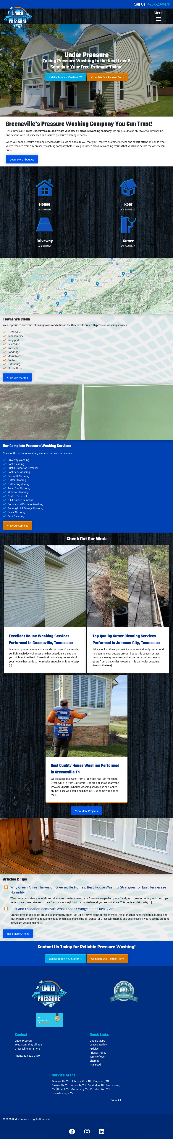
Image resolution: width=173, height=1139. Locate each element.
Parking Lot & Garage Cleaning (25, 508)
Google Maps (97, 1040)
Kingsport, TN (101, 1081)
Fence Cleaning (16, 512)
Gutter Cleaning (17, 480)
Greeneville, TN (60, 1081)
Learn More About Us (22, 159)
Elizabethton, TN (100, 1089)
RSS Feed (95, 1064)
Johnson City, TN (81, 1081)
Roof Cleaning (16, 464)
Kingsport (13, 340)
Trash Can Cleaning (19, 488)
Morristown (14, 356)
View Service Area (17, 377)
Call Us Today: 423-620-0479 (65, 77)
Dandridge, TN (96, 1085)
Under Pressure (21, 1119)
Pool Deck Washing (19, 472)
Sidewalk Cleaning (18, 476)
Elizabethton (15, 368)
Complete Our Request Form (107, 77)
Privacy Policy (98, 1052)
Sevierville (14, 344)
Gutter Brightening (18, 484)
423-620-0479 (158, 4)
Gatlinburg (14, 364)
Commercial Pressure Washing (25, 504)
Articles (94, 1048)
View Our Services (17, 525)
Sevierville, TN (60, 1085)
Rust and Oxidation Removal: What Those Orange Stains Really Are (62, 908)
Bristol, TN (63, 1089)
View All (116, 1100)
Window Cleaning (18, 492)
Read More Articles (18, 933)
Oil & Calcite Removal (20, 500)
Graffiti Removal (17, 496)
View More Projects (86, 811)
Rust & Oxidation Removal (23, 468)
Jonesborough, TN (62, 1093)
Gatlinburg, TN (79, 1089)
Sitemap (94, 1060)
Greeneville (14, 332)
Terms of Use (97, 1056)
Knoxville (13, 348)
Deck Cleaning (16, 516)
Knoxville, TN (78, 1085)
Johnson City (15, 336)
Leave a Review (98, 1044)
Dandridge (14, 352)
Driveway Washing (18, 460)
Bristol (11, 360)
